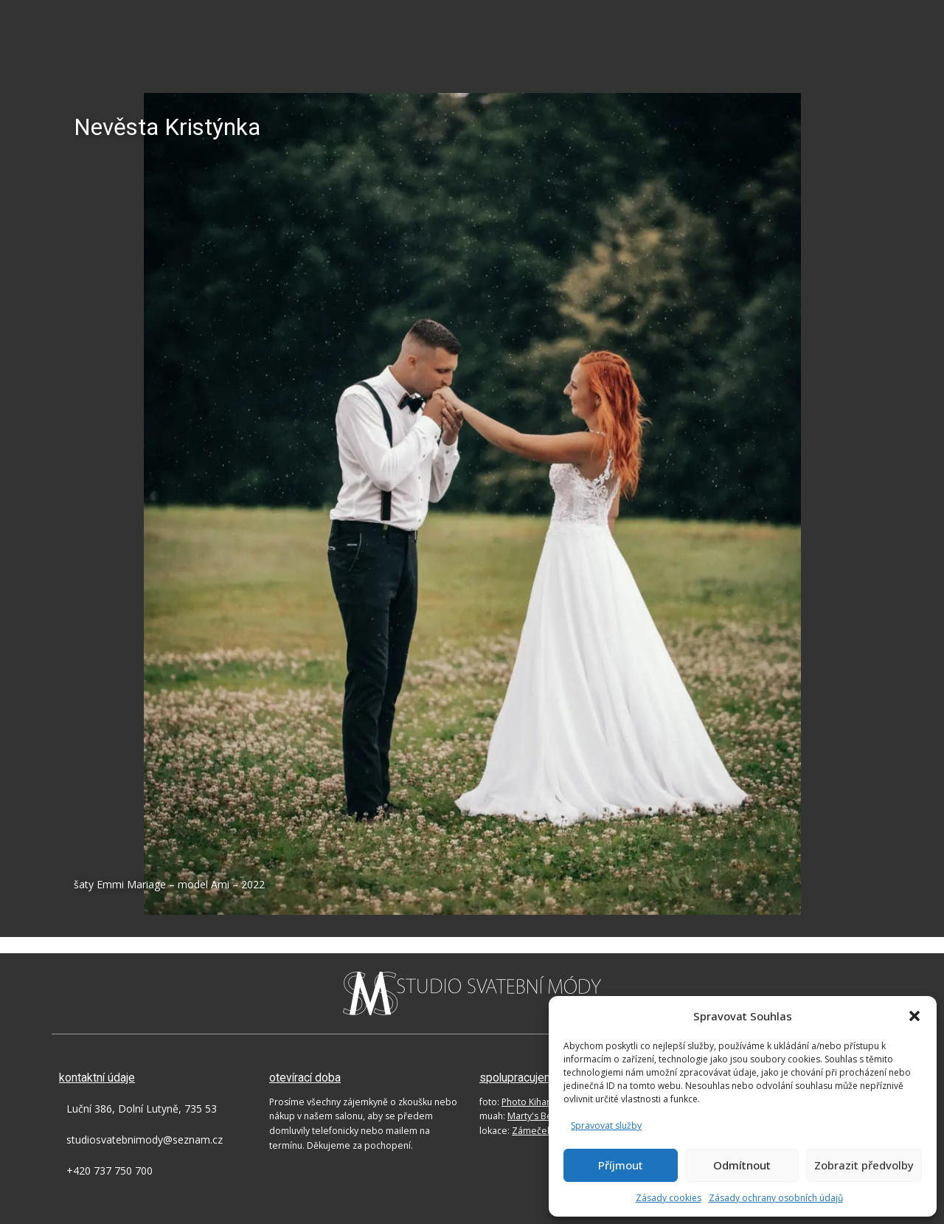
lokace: (536, 1130)
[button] (914, 1016)
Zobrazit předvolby (864, 1165)
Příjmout (620, 1165)
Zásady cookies (668, 1198)
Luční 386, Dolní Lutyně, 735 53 (141, 1109)
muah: (524, 1116)
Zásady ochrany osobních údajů (776, 1198)
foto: (517, 1102)
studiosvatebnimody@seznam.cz (144, 1140)
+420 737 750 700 (109, 1171)
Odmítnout (742, 1165)
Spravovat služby (606, 1125)
